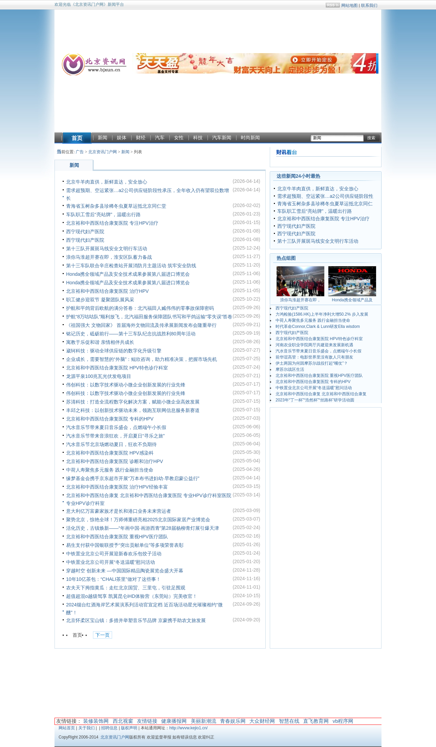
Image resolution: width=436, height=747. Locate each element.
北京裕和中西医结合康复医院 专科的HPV (110, 419)
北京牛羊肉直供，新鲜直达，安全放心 (106, 182)
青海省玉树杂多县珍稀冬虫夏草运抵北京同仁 (325, 203)
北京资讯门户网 (102, 151)
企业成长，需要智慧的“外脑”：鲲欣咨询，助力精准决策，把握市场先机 (141, 359)
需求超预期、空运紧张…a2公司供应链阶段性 (325, 196)
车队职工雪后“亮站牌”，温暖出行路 (103, 214)
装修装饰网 (96, 721)
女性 (179, 137)
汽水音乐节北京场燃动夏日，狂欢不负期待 (111, 444)
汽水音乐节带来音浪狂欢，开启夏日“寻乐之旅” (115, 436)
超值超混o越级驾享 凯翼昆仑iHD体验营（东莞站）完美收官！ (131, 596)
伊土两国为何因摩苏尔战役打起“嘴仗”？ (312, 363)
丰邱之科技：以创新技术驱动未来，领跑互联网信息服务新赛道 (133, 410)
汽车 (160, 137)
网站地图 (349, 5)
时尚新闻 (250, 137)
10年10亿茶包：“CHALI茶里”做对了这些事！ (113, 579)
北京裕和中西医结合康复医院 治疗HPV (107, 291)
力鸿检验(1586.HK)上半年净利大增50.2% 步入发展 (322, 314)
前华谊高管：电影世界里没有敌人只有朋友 (314, 357)
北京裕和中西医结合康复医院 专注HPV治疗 (112, 223)
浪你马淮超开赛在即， (300, 300)
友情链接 (147, 721)
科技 (198, 137)
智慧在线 (289, 721)
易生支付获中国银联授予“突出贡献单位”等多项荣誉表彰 (125, 545)
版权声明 (129, 728)
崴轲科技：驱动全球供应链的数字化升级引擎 (113, 350)
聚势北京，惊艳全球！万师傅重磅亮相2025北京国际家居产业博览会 (138, 519)
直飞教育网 (316, 721)
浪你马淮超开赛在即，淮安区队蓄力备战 (109, 257)
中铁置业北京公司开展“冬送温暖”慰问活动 (110, 562)
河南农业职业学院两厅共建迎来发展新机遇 (314, 345)
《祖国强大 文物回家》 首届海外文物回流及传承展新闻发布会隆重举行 (141, 325)
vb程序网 (342, 721)
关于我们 (86, 728)
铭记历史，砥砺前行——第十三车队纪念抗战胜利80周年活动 (131, 333)
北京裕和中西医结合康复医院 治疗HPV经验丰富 (117, 487)
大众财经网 (262, 721)
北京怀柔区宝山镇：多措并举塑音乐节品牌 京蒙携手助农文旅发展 (136, 620)
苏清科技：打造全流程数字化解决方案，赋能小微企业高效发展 (133, 401)
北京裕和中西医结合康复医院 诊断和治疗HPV (114, 461)
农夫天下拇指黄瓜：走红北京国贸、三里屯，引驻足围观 (125, 587)
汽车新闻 (221, 137)
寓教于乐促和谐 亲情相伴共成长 (100, 342)
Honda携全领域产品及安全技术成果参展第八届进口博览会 (128, 274)
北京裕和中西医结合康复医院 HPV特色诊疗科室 (117, 367)
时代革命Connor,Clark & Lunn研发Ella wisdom (318, 326)
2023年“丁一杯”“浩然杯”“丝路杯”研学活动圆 (315, 400)
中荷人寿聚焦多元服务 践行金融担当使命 (109, 470)
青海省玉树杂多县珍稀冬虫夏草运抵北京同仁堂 (116, 206)
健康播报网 (174, 721)
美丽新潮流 (203, 721)
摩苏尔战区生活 (290, 369)
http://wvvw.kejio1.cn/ (188, 728)
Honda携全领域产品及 (352, 300)
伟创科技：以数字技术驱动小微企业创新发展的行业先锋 (125, 384)
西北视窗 (123, 721)
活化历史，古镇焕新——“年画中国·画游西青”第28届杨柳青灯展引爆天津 (142, 528)
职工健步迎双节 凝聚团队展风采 (100, 299)
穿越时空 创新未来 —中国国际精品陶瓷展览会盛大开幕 (124, 570)
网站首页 (67, 728)
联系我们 (369, 5)
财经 (140, 137)
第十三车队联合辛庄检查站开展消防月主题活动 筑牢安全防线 (131, 265)
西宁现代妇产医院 (85, 231)
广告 (80, 151)
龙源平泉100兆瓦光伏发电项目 (98, 376)
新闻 (102, 137)
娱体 (121, 137)
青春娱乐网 (233, 721)
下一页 (102, 635)
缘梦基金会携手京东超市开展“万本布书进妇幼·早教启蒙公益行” (132, 478)
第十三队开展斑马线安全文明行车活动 (106, 248)
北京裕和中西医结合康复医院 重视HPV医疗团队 (117, 536)
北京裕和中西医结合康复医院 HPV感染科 (110, 453)
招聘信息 (109, 728)
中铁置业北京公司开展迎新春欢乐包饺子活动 (113, 553)
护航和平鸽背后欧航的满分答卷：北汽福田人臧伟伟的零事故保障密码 (140, 308)
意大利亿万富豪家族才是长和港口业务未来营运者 (118, 511)
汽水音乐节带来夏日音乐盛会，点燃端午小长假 (116, 427)
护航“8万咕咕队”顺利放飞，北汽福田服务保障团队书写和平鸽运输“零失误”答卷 (149, 316)
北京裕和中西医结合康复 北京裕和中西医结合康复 (321, 394)
